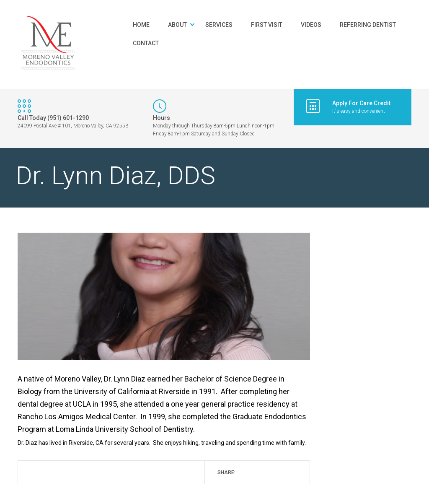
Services (219, 24)
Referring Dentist (368, 24)
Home (141, 24)
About (177, 24)
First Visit (266, 24)
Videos (311, 24)
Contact (146, 43)
